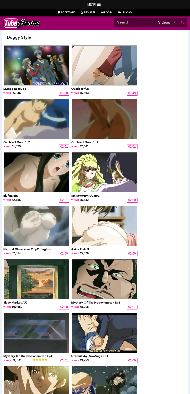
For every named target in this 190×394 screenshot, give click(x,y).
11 (136, 291)
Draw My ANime (64, 351)
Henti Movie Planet (109, 347)
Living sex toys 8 (14, 75)
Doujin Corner (19, 351)
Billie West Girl (150, 342)
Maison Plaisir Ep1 (62, 194)
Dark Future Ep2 (107, 194)
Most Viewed (91, 372)
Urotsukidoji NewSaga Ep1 (160, 155)
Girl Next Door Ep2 (109, 75)
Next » (148, 291)
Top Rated (109, 372)
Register (88, 12)
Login (106, 12)
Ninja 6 (100, 274)
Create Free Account (100, 377)
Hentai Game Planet (23, 347)
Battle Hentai (105, 351)
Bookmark (66, 12)
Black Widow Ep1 (15, 234)
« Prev (42, 291)
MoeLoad (147, 351)
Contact (121, 377)
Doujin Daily (62, 342)
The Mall (103, 360)
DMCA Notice (62, 382)
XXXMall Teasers (152, 347)
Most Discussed (128, 372)
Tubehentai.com (18, 382)
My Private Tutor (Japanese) (161, 274)
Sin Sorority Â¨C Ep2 (64, 115)
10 (128, 291)
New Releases (71, 372)
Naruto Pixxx (105, 356)
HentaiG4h (17, 356)
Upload (125, 12)
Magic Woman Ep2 (154, 234)
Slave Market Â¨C (15, 155)
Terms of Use (82, 382)
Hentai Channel (20, 342)
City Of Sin (149, 194)
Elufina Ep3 (11, 115)
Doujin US (60, 347)
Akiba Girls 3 (151, 115)
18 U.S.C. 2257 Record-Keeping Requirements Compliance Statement (136, 382)
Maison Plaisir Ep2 (15, 194)
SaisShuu (60, 360)
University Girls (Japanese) (68, 234)
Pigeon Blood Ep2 (108, 234)
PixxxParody (105, 342)
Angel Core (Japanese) (65, 274)
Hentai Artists (62, 356)
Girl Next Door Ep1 (155, 75)
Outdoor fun (58, 75)
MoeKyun (147, 356)
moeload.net (18, 360)
